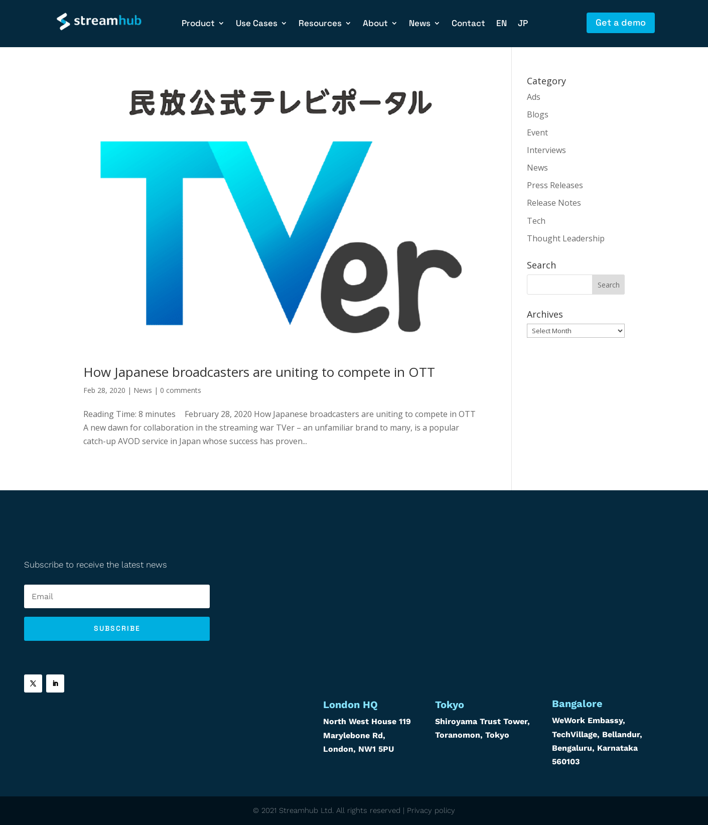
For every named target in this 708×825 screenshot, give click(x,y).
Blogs (537, 114)
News (420, 24)
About (375, 24)
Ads (533, 96)
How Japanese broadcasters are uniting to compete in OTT (259, 372)
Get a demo (621, 22)
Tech (536, 220)
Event (537, 132)
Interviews (546, 150)
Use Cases (256, 24)
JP (523, 24)
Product (198, 24)
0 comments (180, 390)
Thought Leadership (566, 238)
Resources (320, 24)
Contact (468, 24)
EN (501, 24)
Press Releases (555, 185)
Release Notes (554, 202)
